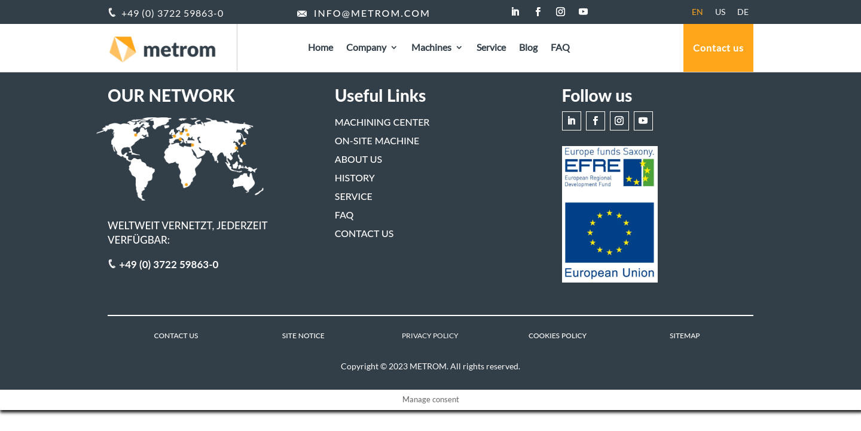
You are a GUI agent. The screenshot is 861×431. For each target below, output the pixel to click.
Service (491, 48)
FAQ (560, 48)
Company (366, 48)
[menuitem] (697, 12)
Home (320, 48)
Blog (528, 48)
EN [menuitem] (697, 12)
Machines (431, 48)
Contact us (718, 47)
